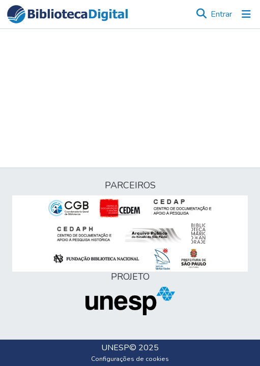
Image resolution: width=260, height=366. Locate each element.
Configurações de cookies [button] (130, 359)
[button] (67, 14)
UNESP (115, 347)
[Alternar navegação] (246, 14)
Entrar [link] (221, 14)
